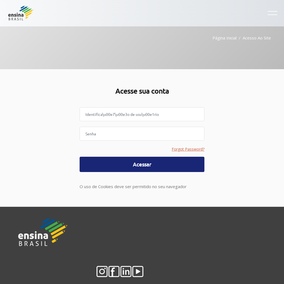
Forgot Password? (188, 149)
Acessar (142, 164)
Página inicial (224, 38)
